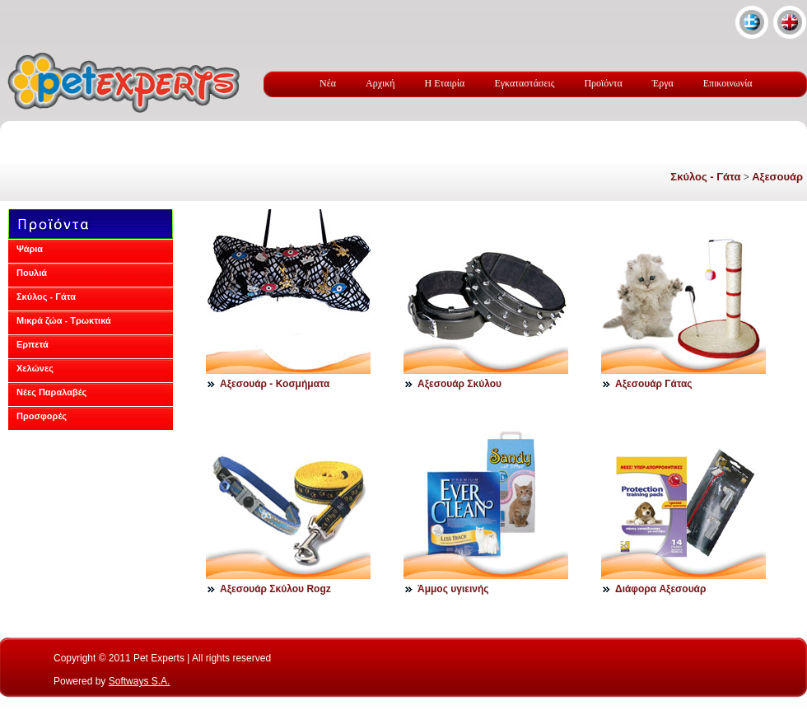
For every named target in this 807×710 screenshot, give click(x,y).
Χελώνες (35, 368)
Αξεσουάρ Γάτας (654, 384)
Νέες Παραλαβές (51, 392)
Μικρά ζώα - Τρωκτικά (63, 320)
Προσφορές (41, 416)
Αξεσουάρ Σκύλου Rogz (275, 589)
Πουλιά (31, 273)
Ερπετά (32, 344)
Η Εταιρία (445, 83)
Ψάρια (29, 249)
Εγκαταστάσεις (524, 83)
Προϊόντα (603, 83)
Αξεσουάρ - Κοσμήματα (274, 384)
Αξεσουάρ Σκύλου (459, 384)
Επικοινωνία (728, 83)
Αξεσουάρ (777, 176)
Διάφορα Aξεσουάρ (660, 589)
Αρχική (380, 83)
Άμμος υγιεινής (453, 589)
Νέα (328, 83)
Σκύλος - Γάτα (705, 176)
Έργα (663, 83)
